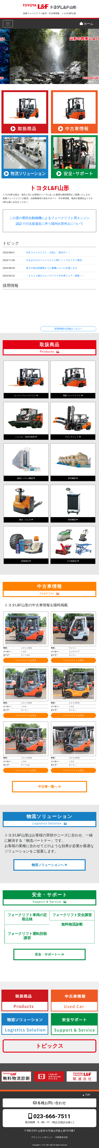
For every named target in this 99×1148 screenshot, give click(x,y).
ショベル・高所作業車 (26, 437)
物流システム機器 (26, 478)
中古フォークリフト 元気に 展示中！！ (48, 252)
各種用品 (26, 561)
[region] (49, 56)
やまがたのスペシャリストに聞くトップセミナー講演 (54, 260)
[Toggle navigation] (8, 23)
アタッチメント (73, 437)
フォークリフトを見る (25, 660)
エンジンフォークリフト (26, 395)
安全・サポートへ (49, 954)
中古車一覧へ (49, 786)
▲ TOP (86, 1094)
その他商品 (73, 561)
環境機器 (73, 520)
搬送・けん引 (26, 520)
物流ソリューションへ (49, 865)
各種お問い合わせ (49, 1103)
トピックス (49, 1046)
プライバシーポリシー (42, 1137)
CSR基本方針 (61, 1137)
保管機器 (73, 478)
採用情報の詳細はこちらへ (68, 328)
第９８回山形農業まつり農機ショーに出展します (51, 268)
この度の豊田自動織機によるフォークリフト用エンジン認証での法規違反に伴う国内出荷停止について (49, 220)
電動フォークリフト (73, 395)
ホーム (86, 24)
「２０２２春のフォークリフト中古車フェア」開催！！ (55, 275)
